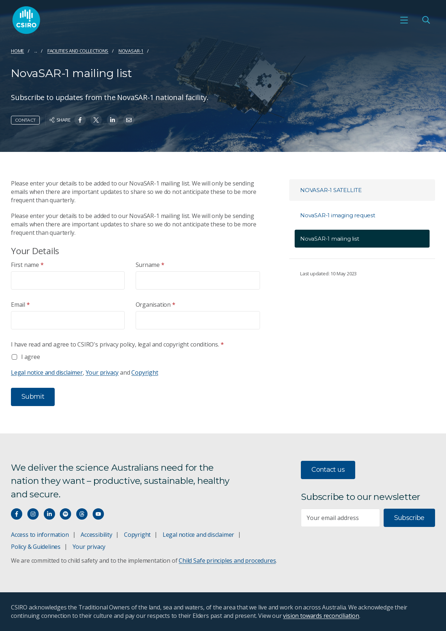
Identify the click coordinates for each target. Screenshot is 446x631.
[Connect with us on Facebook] (16, 514)
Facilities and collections (78, 50)
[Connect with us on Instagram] (33, 514)
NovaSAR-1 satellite (331, 190)
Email (20, 305)
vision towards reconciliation (321, 616)
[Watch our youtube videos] (98, 514)
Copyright (144, 372)
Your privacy (102, 372)
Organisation (155, 305)
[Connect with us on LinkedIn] (49, 514)
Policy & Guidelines (36, 547)
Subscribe (409, 518)
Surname (150, 265)
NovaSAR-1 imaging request (337, 215)
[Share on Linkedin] (112, 120)
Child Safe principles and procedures (227, 561)
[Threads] (82, 514)
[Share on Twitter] (96, 120)
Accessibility (96, 535)
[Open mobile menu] (404, 20)
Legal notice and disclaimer (47, 372)
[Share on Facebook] (80, 120)
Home (17, 50)
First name (27, 265)
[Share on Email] (129, 120)
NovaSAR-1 (131, 50)
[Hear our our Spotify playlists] (65, 514)
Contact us (328, 470)
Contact (25, 120)
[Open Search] (426, 20)
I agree (30, 357)
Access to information (40, 535)
